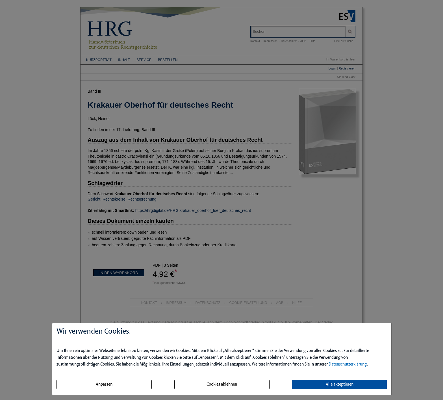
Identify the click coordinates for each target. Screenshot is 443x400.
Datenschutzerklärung (348, 364)
